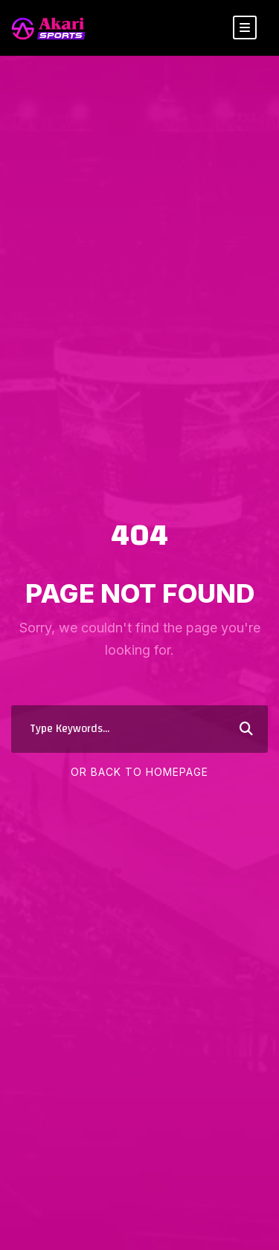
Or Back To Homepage (139, 771)
